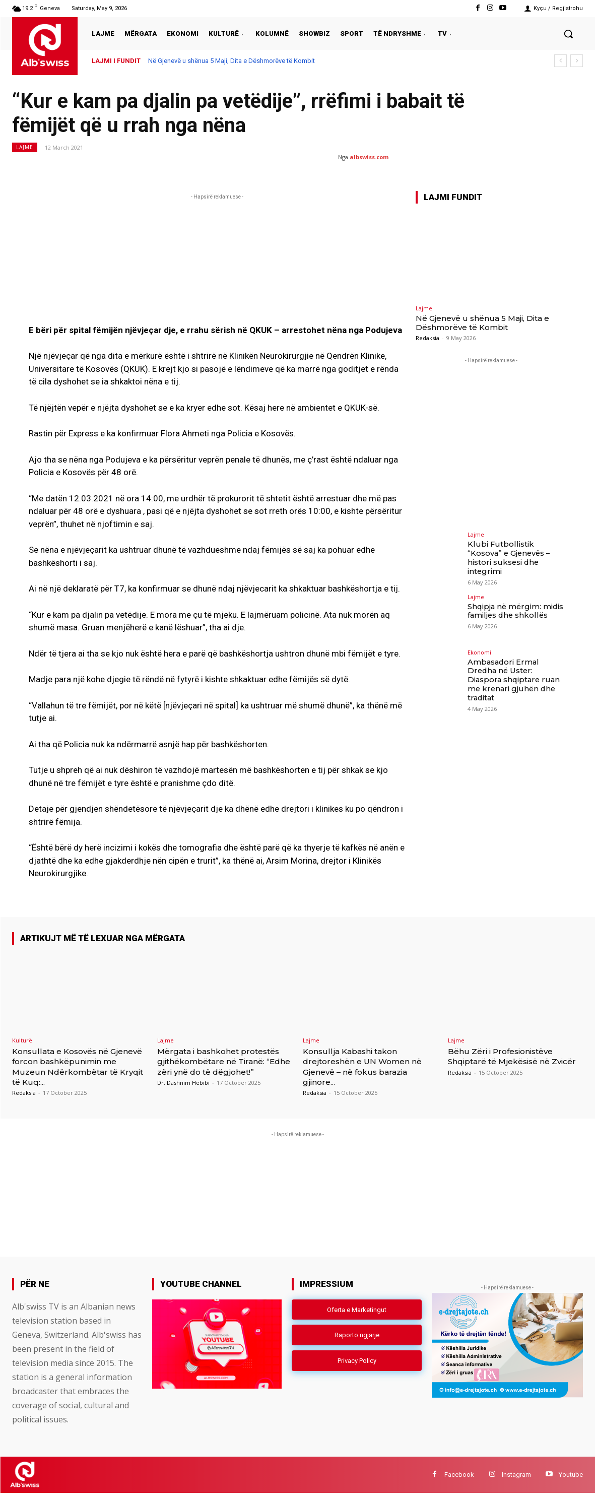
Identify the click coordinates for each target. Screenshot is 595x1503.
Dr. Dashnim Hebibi (183, 1092)
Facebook (459, 1484)
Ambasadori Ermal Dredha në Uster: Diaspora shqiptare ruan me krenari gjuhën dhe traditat (515, 667)
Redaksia (427, 338)
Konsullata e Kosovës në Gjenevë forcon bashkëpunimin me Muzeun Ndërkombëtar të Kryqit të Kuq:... (74, 1071)
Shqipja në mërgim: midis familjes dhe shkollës (514, 604)
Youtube (571, 1484)
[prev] (560, 60)
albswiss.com (369, 157)
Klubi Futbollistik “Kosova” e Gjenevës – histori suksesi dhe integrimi (516, 553)
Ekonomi (479, 645)
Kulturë (22, 1040)
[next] (576, 60)
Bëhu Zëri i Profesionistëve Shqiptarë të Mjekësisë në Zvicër (508, 1061)
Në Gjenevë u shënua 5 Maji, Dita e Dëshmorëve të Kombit (231, 60)
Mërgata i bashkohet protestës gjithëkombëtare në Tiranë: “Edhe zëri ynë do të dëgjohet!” (224, 1066)
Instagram (516, 1484)
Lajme (24, 147)
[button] (568, 33)
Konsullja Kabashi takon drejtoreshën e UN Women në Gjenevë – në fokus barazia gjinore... (370, 1066)
